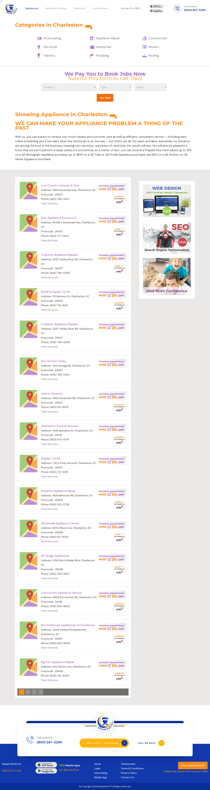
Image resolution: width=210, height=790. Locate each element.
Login (97, 768)
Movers (153, 47)
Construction (157, 38)
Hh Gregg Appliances (55, 556)
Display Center (51, 458)
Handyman (103, 47)
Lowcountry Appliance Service (61, 593)
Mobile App (100, 777)
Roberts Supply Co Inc (56, 292)
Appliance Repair (108, 38)
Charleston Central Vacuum (59, 426)
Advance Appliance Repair (58, 491)
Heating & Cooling (56, 8)
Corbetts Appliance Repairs (59, 255)
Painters (49, 56)
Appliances (31, 8)
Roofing (153, 56)
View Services (49, 203)
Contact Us (127, 777)
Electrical (50, 47)
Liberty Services (51, 393)
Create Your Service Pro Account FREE (186, 771)
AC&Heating (52, 38)
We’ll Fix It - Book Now (107, 743)
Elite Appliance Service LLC (59, 218)
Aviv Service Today (53, 361)
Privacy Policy (129, 772)
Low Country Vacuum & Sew (60, 185)
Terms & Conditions (132, 768)
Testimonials (128, 763)
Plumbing (102, 56)
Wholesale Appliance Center (60, 523)
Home (97, 763)
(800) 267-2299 (195, 10)
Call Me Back (151, 743)
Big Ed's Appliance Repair (57, 662)
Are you (193, 765)
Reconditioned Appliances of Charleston (68, 625)
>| (41, 692)
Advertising (100, 772)
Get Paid (105, 97)
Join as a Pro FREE (130, 8)
